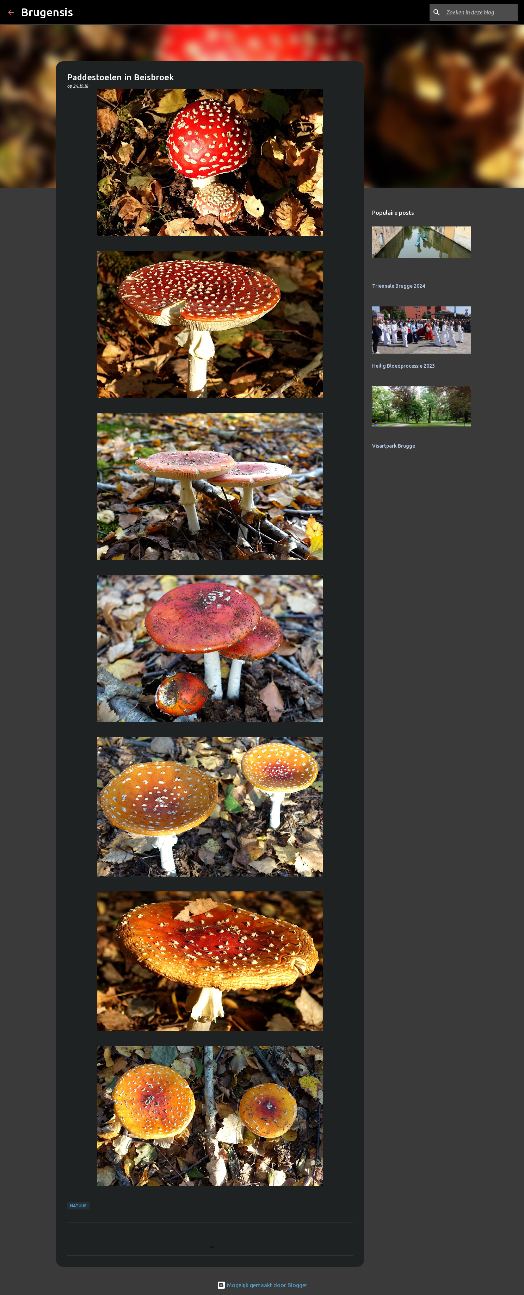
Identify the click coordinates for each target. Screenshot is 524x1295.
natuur (78, 1205)
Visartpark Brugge (393, 446)
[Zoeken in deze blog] (481, 12)
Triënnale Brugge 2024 (398, 286)
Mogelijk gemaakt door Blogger (262, 1285)
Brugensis (47, 12)
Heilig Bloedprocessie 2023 (403, 366)
